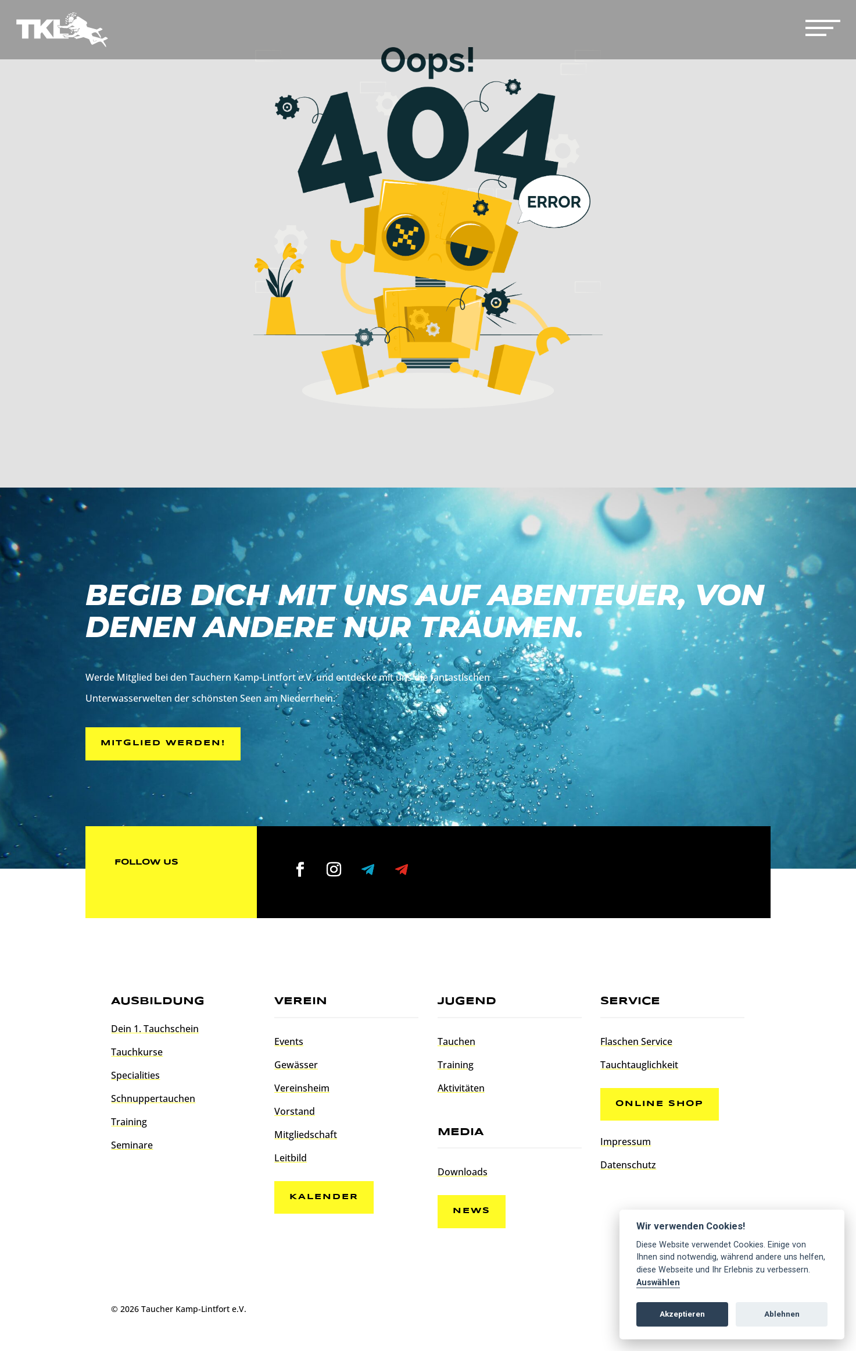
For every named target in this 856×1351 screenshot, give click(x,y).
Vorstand (294, 1113)
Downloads (463, 1173)
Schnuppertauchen (153, 1100)
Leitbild (290, 1159)
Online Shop (662, 1107)
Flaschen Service (636, 1043)
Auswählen (658, 1283)
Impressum (625, 1145)
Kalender (326, 1200)
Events (288, 1043)
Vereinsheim (301, 1089)
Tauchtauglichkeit (639, 1066)
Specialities (135, 1077)
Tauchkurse (137, 1053)
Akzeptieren (682, 1314)
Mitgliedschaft (305, 1136)
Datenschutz (628, 1168)
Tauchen (456, 1043)
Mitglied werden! (165, 744)
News (474, 1214)
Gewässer (296, 1066)
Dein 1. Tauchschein (155, 1030)
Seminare (132, 1146)
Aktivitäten (461, 1089)
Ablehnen (782, 1314)
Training (129, 1123)
